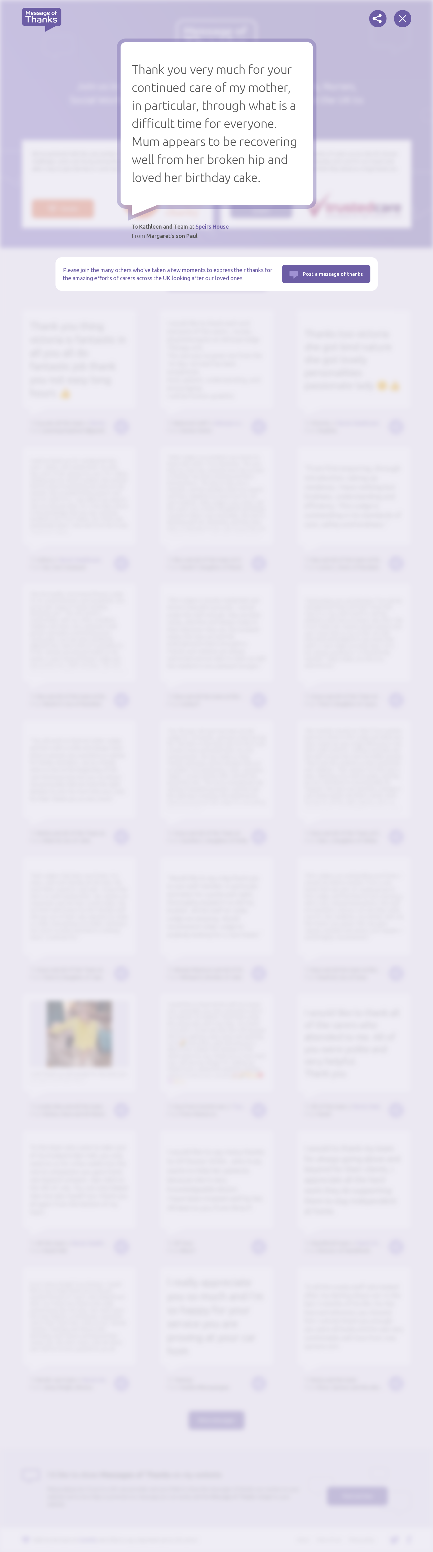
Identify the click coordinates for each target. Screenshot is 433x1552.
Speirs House (212, 226)
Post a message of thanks (333, 274)
